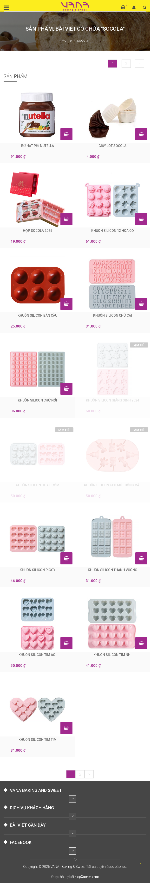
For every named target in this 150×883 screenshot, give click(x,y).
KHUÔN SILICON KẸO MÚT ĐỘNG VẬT (112, 485)
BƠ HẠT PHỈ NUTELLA (37, 146)
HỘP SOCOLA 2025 (37, 231)
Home (67, 40)
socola (82, 40)
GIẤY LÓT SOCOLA (112, 146)
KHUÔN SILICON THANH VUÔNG (112, 570)
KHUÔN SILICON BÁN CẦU (37, 315)
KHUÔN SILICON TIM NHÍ (112, 655)
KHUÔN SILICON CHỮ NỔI (37, 400)
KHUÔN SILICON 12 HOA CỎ (112, 231)
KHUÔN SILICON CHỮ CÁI (112, 315)
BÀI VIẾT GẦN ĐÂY (28, 825)
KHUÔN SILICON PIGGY (37, 570)
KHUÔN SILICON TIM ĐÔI (37, 655)
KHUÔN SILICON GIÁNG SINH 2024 (112, 400)
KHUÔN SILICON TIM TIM (38, 740)
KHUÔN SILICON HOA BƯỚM (37, 485)
